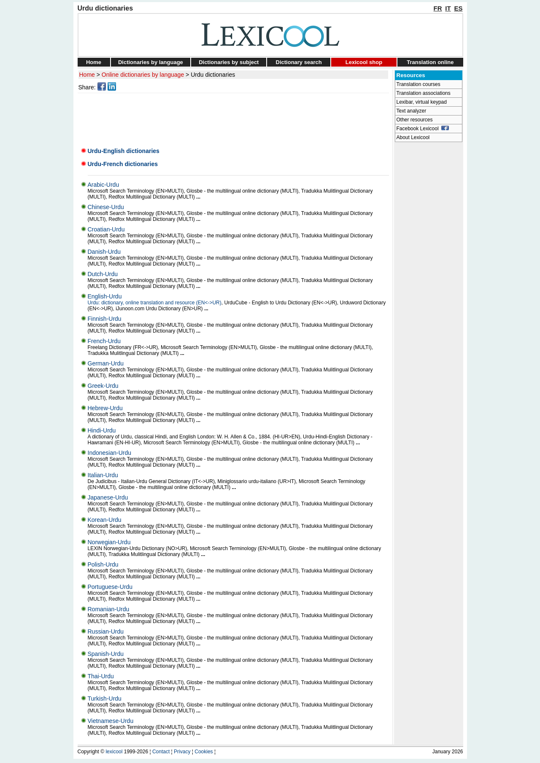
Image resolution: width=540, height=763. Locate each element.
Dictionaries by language (150, 62)
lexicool (113, 752)
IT (448, 8)
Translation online (430, 62)
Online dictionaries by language (143, 74)
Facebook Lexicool (423, 129)
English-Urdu (105, 296)
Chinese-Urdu (106, 207)
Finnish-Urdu (105, 318)
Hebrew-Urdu (105, 408)
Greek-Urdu (103, 385)
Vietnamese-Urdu (111, 720)
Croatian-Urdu (106, 229)
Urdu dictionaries (213, 74)
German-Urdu (106, 363)
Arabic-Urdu (103, 184)
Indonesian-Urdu (110, 452)
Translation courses (418, 84)
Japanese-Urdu (108, 497)
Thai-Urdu (101, 676)
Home (93, 62)
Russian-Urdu (106, 631)
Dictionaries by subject (229, 62)
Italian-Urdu (103, 475)
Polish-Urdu (103, 564)
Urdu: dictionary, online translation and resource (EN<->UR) (154, 303)
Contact (161, 752)
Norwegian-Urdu (109, 542)
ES (458, 8)
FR (438, 8)
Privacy (182, 752)
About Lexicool (413, 137)
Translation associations (424, 93)
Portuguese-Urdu (110, 586)
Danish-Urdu (104, 251)
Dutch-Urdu (103, 274)
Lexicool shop (364, 62)
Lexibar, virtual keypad (422, 102)
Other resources (415, 120)
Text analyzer (412, 111)
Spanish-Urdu (106, 653)
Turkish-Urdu (105, 698)
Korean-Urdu (105, 519)
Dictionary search (299, 62)
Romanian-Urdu (109, 609)
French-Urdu (104, 341)
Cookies (203, 752)
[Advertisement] (234, 118)
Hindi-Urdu (102, 430)
